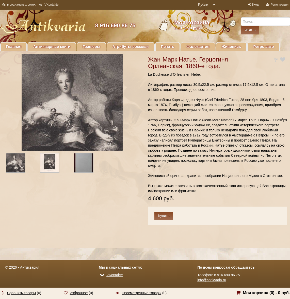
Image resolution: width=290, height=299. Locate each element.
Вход (255, 4)
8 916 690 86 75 (115, 25)
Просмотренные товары (141, 293)
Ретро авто (263, 46)
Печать (167, 46)
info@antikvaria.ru (211, 280)
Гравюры (91, 46)
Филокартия (198, 46)
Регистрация (279, 4)
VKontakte (48, 4)
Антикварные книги (51, 46)
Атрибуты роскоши (130, 46)
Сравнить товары (21, 293)
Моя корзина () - (266, 293)
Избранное (79, 293)
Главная (13, 46)
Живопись (231, 46)
